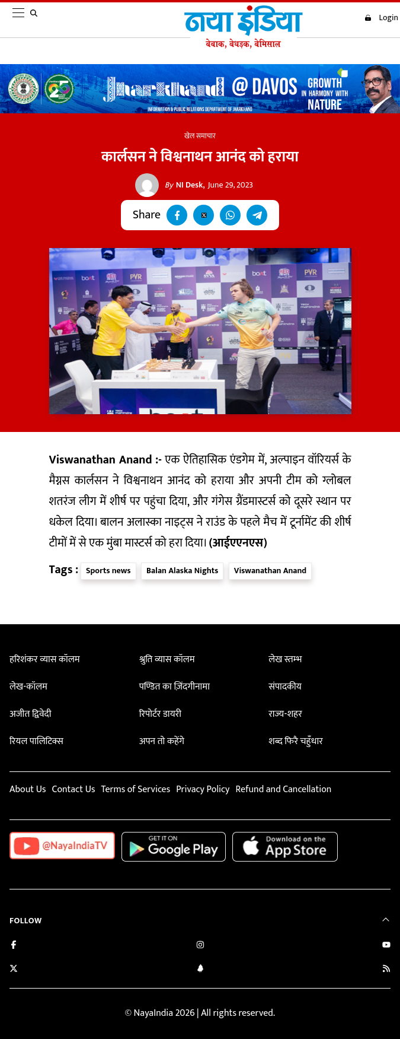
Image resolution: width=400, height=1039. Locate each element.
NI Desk (184, 185)
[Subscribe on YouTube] (386, 946)
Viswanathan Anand (270, 570)
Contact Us (73, 789)
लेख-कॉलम (28, 687)
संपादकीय (285, 687)
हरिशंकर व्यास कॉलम (44, 660)
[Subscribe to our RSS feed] (386, 970)
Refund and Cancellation (284, 789)
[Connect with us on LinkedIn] (200, 970)
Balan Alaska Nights (182, 570)
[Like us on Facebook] (13, 946)
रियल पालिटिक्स (36, 741)
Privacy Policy (202, 789)
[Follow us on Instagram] (200, 946)
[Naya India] (243, 46)
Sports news (108, 570)
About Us (27, 789)
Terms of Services (135, 789)
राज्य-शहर (285, 714)
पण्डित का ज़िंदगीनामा (174, 687)
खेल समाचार (200, 136)
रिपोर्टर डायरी (160, 714)
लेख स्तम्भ (285, 660)
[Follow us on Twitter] (13, 970)
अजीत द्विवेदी (30, 714)
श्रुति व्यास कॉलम (167, 660)
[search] (36, 20)
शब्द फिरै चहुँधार (295, 741)
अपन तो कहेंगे (161, 741)
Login (381, 17)
